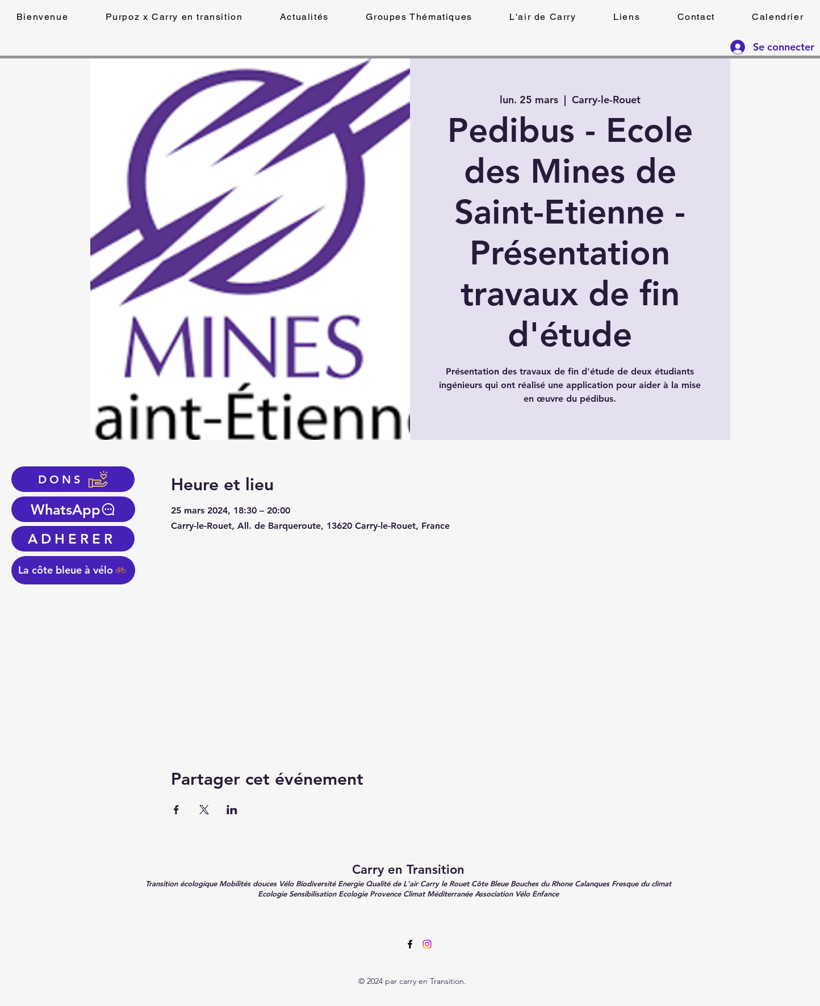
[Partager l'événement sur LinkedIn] (232, 809)
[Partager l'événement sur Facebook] (176, 809)
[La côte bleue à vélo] (73, 570)
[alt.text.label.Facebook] (410, 944)
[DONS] (73, 479)
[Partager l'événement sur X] (204, 809)
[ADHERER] (73, 539)
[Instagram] (427, 944)
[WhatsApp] (73, 509)
